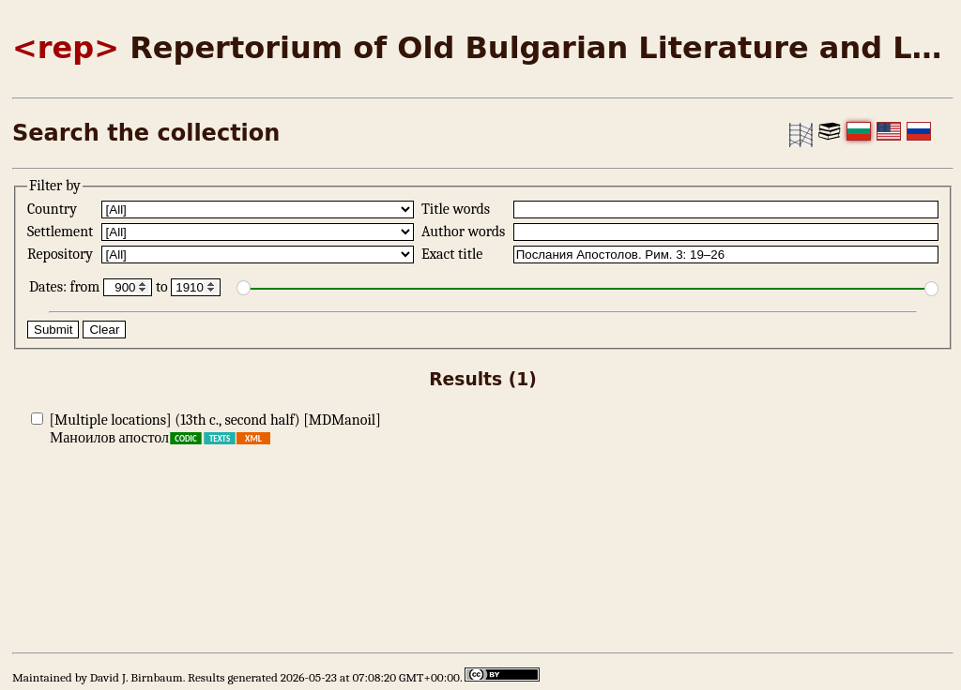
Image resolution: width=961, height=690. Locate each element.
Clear (104, 329)
